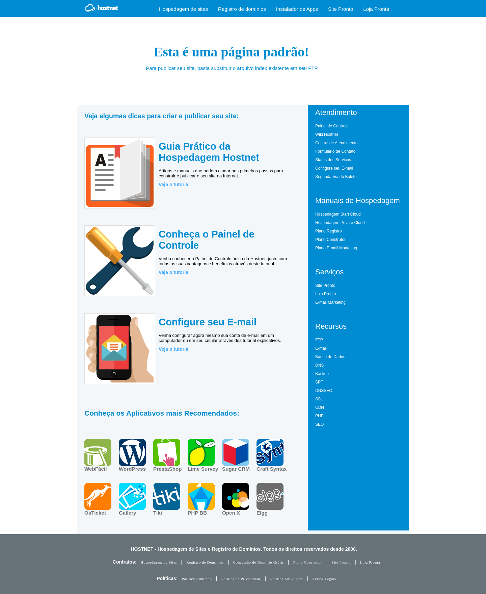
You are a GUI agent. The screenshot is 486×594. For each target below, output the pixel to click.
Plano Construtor (330, 239)
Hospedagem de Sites (159, 562)
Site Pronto (340, 9)
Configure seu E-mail (334, 168)
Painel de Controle (332, 126)
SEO (319, 424)
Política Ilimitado (197, 579)
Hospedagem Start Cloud (338, 214)
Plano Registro (328, 231)
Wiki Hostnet (326, 134)
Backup (322, 373)
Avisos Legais (324, 579)
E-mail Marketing (330, 302)
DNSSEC (323, 390)
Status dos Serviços (333, 159)
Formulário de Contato (335, 151)
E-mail (321, 348)
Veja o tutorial (174, 184)
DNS (319, 365)
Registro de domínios (242, 9)
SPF (319, 382)
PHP (319, 416)
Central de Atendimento (336, 143)
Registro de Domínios (205, 562)
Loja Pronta (376, 9)
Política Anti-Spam (286, 579)
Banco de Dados (330, 356)
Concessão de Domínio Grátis (258, 562)
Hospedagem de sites (183, 9)
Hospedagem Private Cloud (340, 222)
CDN (319, 407)
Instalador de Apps (297, 9)
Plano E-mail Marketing (336, 248)
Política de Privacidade (241, 579)
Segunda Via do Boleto (336, 176)
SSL (319, 399)
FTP (319, 340)
